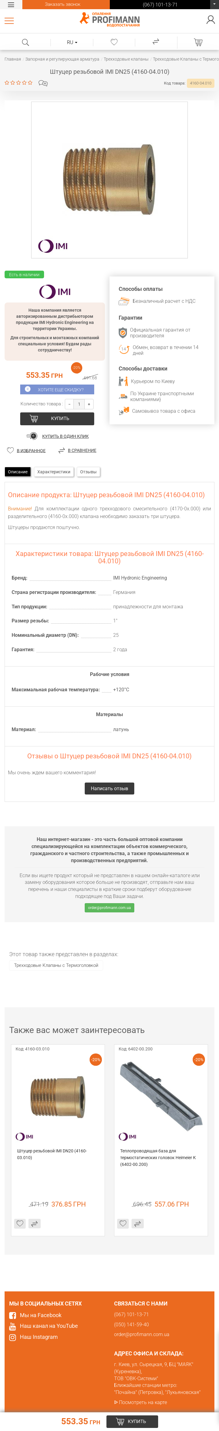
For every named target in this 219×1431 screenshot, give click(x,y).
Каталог (10, 20)
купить (60, 418)
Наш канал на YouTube (49, 1326)
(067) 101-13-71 (214, 6)
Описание (18, 471)
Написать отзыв (43, 83)
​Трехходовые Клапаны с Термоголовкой (56, 965)
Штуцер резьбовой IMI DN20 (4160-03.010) (52, 1154)
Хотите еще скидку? (61, 389)
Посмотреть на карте (143, 1402)
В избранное (31, 450)
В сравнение (82, 450)
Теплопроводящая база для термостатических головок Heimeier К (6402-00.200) (158, 1157)
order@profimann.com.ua (109, 908)
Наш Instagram (39, 1337)
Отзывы (88, 471)
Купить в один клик (65, 436)
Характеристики (53, 471)
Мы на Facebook (40, 1315)
